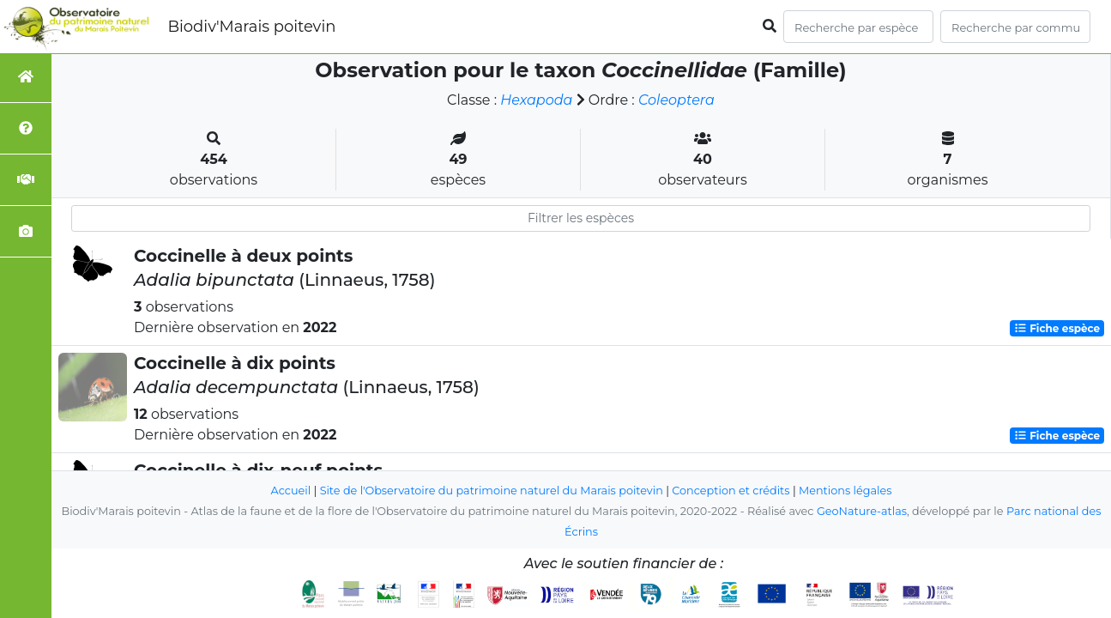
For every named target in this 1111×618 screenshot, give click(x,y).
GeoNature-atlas (862, 511)
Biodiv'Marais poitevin (251, 26)
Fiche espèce (1057, 328)
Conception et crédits (730, 490)
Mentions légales (845, 490)
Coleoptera (676, 100)
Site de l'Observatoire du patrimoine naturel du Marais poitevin (491, 490)
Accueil (291, 490)
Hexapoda (536, 100)
